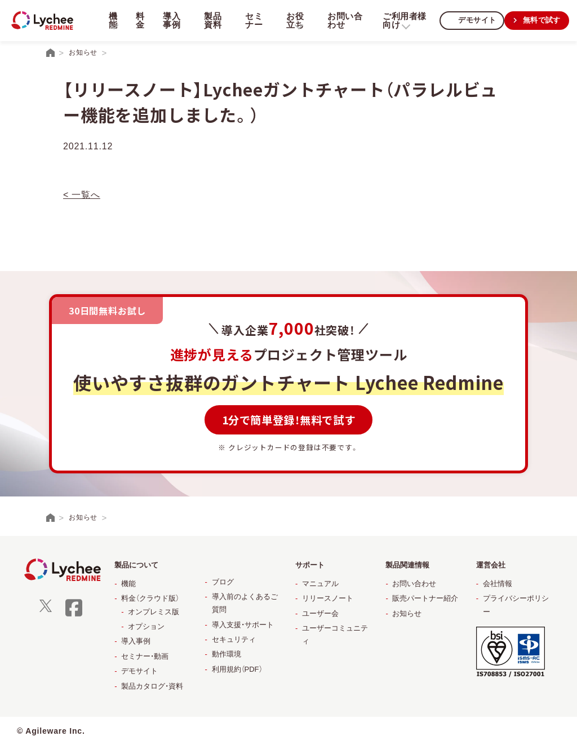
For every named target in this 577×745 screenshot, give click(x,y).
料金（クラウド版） (150, 598)
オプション (146, 626)
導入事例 (171, 20)
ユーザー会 (320, 613)
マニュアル (320, 583)
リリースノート (327, 598)
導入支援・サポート (243, 624)
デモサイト (473, 20)
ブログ (223, 582)
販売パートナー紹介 (425, 598)
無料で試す (540, 20)
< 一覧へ (81, 194)
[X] (46, 609)
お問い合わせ (341, 20)
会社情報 (497, 583)
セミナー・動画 (144, 656)
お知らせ (406, 613)
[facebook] (74, 615)
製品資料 (211, 20)
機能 (128, 583)
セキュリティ (234, 639)
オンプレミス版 (153, 611)
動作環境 (226, 654)
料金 (139, 20)
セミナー (251, 20)
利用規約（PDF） (237, 669)
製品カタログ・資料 (152, 686)
